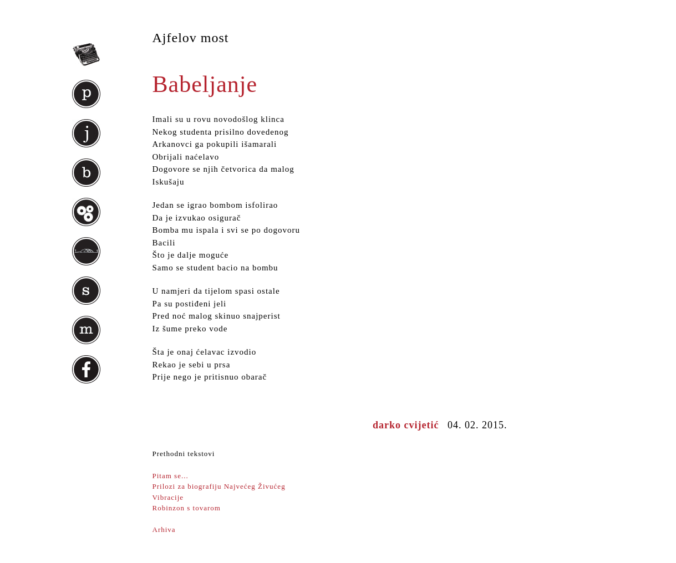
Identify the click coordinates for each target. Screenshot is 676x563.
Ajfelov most (191, 37)
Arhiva (164, 529)
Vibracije (171, 497)
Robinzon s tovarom (187, 508)
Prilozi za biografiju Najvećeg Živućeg (219, 486)
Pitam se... (171, 476)
